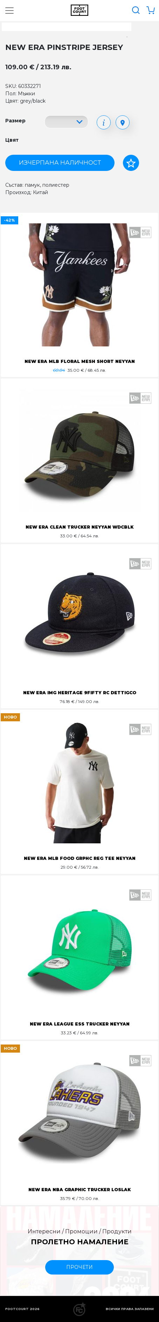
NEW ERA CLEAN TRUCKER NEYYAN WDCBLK (79, 527)
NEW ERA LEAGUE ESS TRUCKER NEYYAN (80, 1024)
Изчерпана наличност (60, 162)
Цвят (12, 140)
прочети (79, 1267)
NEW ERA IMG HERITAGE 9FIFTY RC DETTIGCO (79, 692)
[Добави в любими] (131, 163)
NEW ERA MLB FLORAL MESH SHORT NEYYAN (80, 361)
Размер (15, 120)
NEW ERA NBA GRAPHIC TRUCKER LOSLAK (79, 1189)
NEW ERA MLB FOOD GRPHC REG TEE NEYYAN (80, 858)
